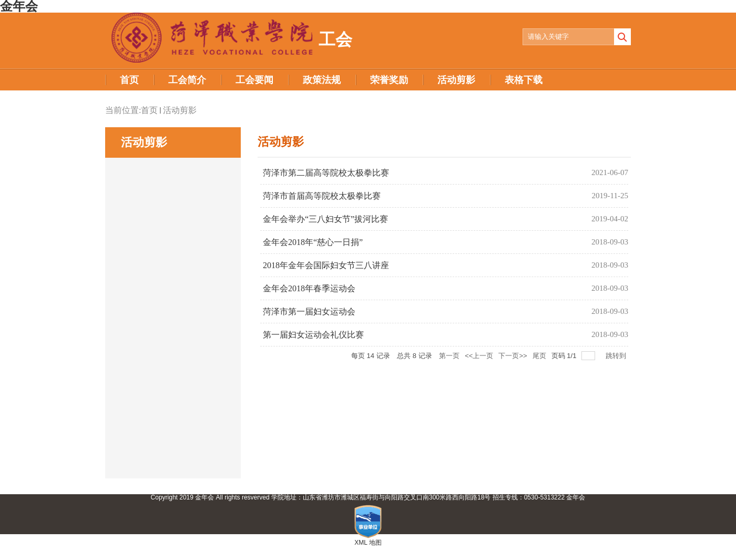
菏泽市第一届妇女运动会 (309, 311)
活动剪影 (180, 110)
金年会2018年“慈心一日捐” (313, 242)
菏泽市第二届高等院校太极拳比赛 (326, 172)
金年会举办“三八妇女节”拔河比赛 (325, 219)
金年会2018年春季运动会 (309, 288)
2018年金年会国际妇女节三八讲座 (326, 265)
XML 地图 (368, 542)
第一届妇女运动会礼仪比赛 (313, 334)
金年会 (575, 497)
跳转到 (617, 356)
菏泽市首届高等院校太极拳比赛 (322, 195)
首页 (149, 110)
